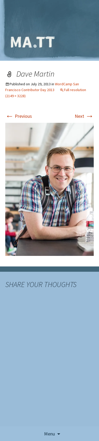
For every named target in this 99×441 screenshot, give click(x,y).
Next (84, 116)
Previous (18, 116)
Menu (49, 434)
